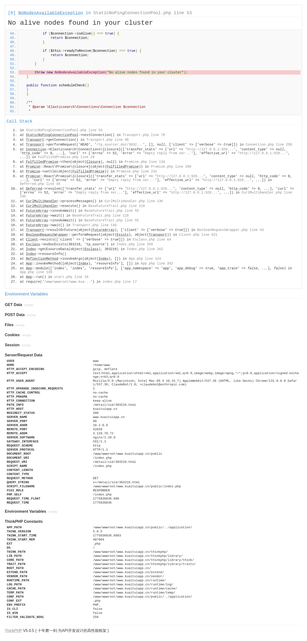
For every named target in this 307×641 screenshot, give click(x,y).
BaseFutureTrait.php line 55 (111, 211)
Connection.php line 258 (269, 145)
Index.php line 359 (135, 244)
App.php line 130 (36, 272)
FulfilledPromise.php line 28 (66, 157)
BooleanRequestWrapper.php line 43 (230, 230)
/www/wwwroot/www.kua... (67, 282)
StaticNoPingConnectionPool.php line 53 (142, 13)
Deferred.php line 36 (40, 184)
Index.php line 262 (145, 249)
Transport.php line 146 (94, 225)
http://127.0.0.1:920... (210, 149)
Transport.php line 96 (107, 140)
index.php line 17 (119, 282)
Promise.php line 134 (145, 162)
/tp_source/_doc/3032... (119, 145)
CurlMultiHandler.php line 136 (134, 201)
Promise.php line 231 (137, 171)
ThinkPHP (13, 631)
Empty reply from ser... (168, 153)
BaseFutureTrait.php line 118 (117, 206)
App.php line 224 (145, 259)
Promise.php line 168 (171, 167)
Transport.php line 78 (144, 135)
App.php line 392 (157, 263)
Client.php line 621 (198, 235)
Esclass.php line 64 (152, 239)
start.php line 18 (71, 277)
